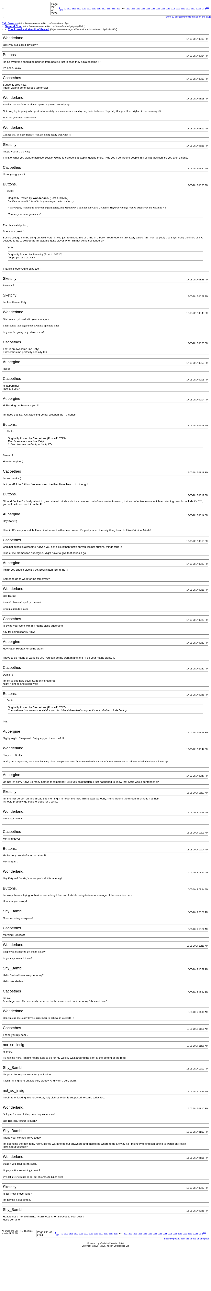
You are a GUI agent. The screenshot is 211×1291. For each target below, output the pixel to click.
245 (143, 8)
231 (88, 8)
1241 (198, 8)
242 (128, 8)
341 (178, 8)
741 (188, 8)
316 (173, 8)
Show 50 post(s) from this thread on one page (186, 1238)
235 (94, 8)
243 (133, 8)
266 (163, 8)
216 (84, 8)
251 (158, 8)
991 (193, 8)
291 (168, 8)
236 (98, 8)
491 (183, 8)
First (61, 8)
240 (118, 8)
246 (148, 8)
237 (103, 8)
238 (108, 8)
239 (113, 8)
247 (153, 8)
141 (69, 8)
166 (74, 8)
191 (79, 8)
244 (138, 8)
